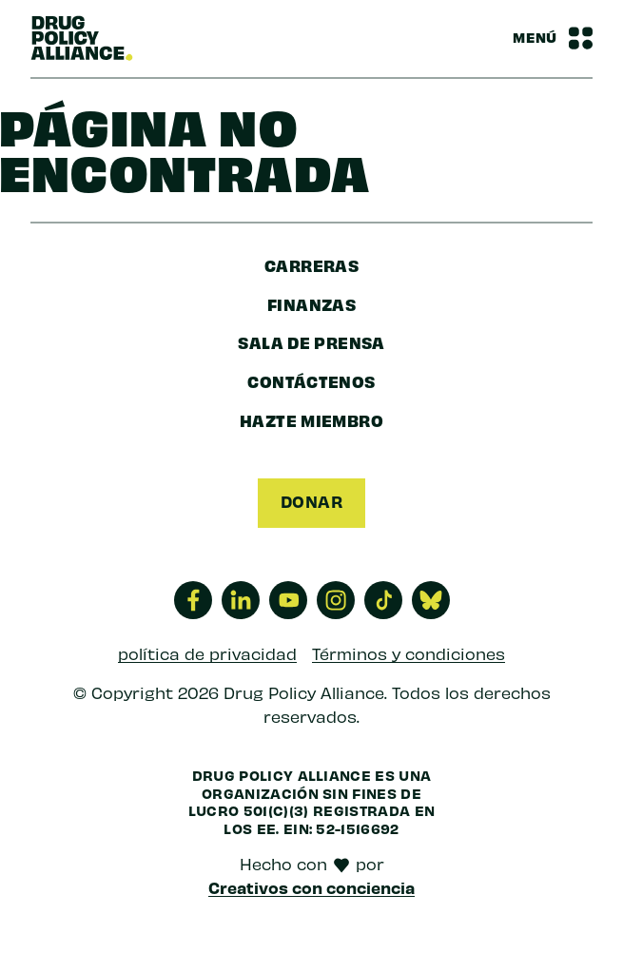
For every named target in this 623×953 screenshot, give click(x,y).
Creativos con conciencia (311, 887)
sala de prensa (311, 342)
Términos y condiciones (408, 653)
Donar (311, 501)
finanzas (311, 304)
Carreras (311, 265)
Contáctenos (311, 381)
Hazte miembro (311, 420)
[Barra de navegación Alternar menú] (552, 38)
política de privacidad (207, 653)
